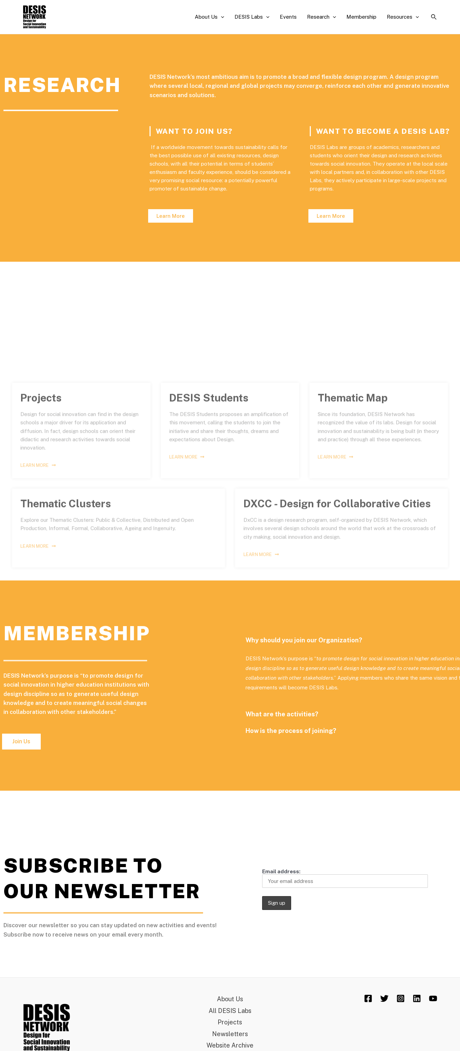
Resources (403, 17)
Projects (230, 1022)
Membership (361, 17)
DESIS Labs (251, 17)
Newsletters (230, 1034)
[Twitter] (384, 998)
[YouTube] (433, 998)
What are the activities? (412, 714)
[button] (170, 216)
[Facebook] (368, 998)
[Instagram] (400, 998)
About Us (209, 17)
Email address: (345, 878)
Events (288, 17)
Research (321, 17)
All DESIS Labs (230, 1010)
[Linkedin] (417, 998)
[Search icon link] (434, 17)
